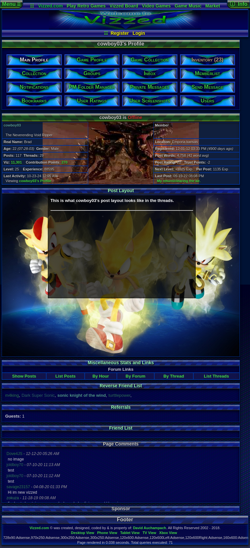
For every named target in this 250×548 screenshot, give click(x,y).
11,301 (16, 162)
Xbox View (168, 533)
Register (120, 33)
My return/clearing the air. (179, 181)
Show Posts (24, 376)
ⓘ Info (238, 4)
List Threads (216, 376)
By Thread (173, 376)
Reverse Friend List (121, 385)
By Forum (136, 376)
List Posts (65, 376)
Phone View (107, 533)
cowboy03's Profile (35, 181)
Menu (11, 4)
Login (138, 33)
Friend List (120, 428)
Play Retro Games (86, 5)
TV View (149, 533)
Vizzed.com (50, 5)
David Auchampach (149, 528)
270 (64, 162)
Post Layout (121, 190)
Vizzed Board (124, 5)
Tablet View (130, 533)
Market (212, 5)
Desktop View (82, 533)
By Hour (100, 376)
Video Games (156, 5)
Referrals (121, 407)
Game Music (187, 5)
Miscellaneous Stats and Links (121, 362)
